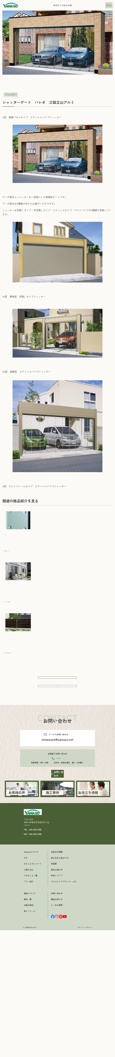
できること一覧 (30, 1020)
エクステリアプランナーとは (63, 1026)
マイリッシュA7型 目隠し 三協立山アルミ (26, 652)
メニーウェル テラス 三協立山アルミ (24, 601)
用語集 (54, 1008)
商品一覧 (28, 1044)
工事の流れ (29, 1014)
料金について (57, 1020)
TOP (25, 1002)
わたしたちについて (32, 1008)
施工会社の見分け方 (59, 1002)
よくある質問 (57, 1049)
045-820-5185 (58, 773)
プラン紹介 (29, 1026)
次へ (57, 695)
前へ (57, 680)
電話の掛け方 (57, 1044)
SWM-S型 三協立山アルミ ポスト (21, 550)
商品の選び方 (57, 1014)
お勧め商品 (29, 1049)
